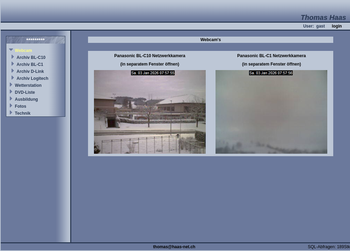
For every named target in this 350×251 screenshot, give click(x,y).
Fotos (21, 106)
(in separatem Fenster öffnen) (149, 64)
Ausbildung (26, 99)
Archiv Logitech (33, 78)
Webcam (23, 50)
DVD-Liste (25, 92)
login (337, 26)
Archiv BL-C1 (30, 64)
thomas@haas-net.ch (174, 246)
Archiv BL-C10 (31, 57)
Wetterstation (28, 85)
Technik (22, 113)
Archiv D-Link (30, 71)
